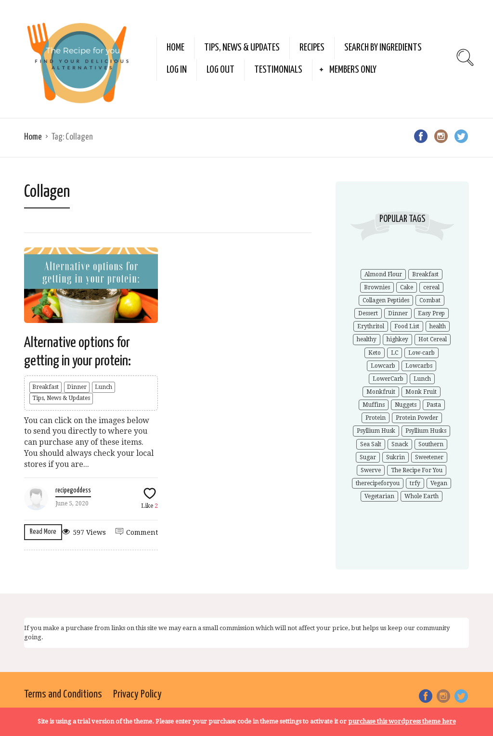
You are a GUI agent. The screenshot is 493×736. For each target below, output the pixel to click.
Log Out (220, 70)
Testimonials (278, 70)
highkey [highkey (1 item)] (397, 339)
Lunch (103, 387)
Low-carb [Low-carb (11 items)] (421, 352)
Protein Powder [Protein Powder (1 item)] (417, 417)
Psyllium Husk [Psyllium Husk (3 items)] (376, 430)
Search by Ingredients (383, 47)
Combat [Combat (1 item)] (430, 300)
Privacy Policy (137, 694)
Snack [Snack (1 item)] (399, 444)
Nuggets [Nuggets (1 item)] (405, 404)
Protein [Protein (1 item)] (375, 417)
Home (175, 47)
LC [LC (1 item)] (394, 352)
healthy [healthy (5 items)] (366, 339)
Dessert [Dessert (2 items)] (368, 313)
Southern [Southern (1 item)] (430, 444)
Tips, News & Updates (242, 47)
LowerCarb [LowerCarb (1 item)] (388, 378)
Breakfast (45, 387)
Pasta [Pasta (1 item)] (434, 404)
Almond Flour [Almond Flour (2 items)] (383, 274)
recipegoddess (73, 490)
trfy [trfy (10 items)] (415, 483)
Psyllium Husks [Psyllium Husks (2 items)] (425, 430)
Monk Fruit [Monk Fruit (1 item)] (421, 391)
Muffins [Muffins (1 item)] (374, 404)
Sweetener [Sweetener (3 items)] (429, 457)
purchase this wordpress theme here (402, 721)
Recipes (311, 47)
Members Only (352, 70)
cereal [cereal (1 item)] (431, 287)
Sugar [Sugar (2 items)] (368, 457)
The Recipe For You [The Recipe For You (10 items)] (416, 470)
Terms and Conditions (63, 694)
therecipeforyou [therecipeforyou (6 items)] (378, 483)
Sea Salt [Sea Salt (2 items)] (370, 444)
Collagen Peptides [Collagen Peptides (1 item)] (386, 300)
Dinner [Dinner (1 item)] (398, 313)
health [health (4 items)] (437, 326)
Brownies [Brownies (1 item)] (377, 287)
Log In (177, 70)
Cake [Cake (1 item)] (406, 287)
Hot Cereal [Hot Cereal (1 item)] (432, 339)
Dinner (77, 387)
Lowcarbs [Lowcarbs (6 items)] (418, 365)
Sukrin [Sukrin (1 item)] (395, 457)
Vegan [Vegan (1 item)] (438, 483)
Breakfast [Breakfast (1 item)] (425, 274)
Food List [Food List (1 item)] (406, 326)
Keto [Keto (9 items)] (374, 352)
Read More (43, 531)
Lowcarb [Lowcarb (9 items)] (383, 365)
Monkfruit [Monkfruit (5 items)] (380, 391)
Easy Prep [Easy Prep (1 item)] (431, 313)
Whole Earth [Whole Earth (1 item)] (421, 496)
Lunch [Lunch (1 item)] (422, 378)
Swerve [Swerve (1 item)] (371, 470)
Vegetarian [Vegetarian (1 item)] (379, 496)
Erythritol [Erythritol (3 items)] (370, 326)
